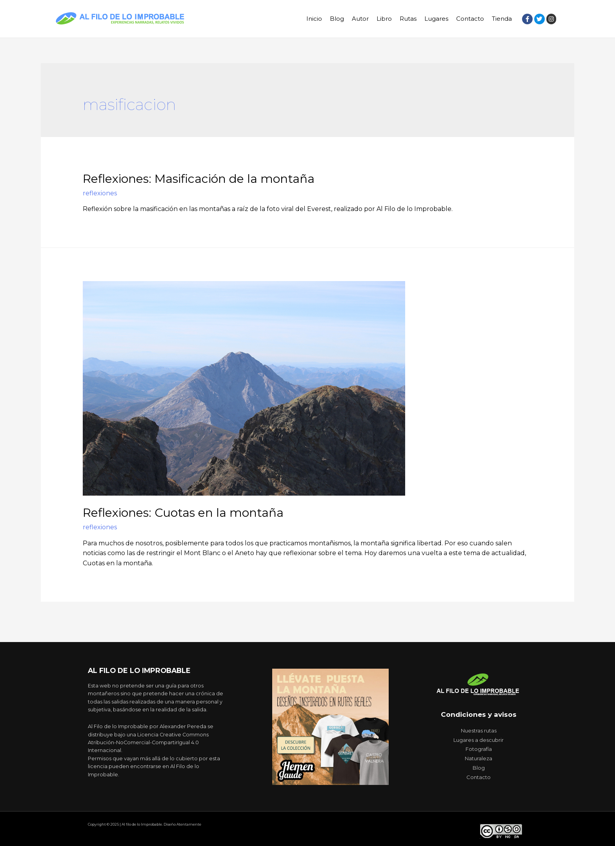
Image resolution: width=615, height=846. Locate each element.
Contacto (470, 18)
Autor (360, 18)
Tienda (502, 18)
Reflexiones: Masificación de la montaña (199, 178)
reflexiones (100, 193)
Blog (337, 18)
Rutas (408, 18)
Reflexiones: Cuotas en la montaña (183, 512)
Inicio (314, 18)
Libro (384, 18)
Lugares (436, 18)
